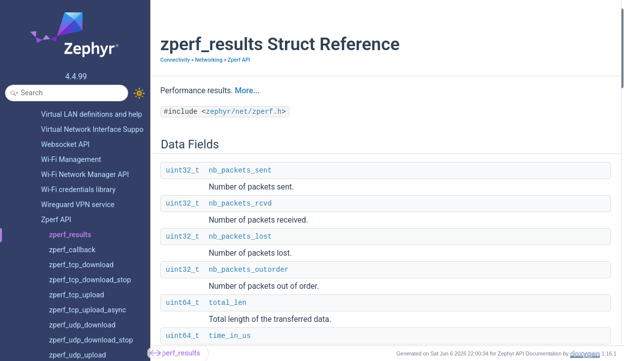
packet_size (507, 135)
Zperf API (239, 60)
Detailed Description (512, 175)
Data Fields (499, 14)
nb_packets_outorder (249, 270)
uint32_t (182, 170)
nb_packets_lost (240, 237)
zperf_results (179, 353)
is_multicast (508, 162)
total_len (228, 303)
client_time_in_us (516, 121)
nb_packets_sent (240, 170)
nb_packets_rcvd (240, 204)
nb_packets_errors (517, 148)
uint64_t (182, 303)
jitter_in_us (506, 108)
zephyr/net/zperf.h (243, 112)
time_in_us (230, 336)
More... (247, 90)
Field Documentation (513, 189)
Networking (208, 60)
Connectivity (175, 60)
